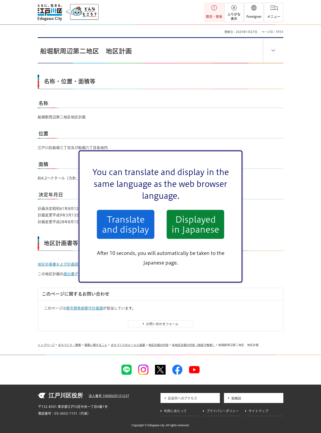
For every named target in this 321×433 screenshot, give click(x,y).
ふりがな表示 (234, 16)
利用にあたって (175, 411)
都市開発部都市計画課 (84, 308)
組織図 (236, 398)
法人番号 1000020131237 (109, 395)
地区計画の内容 (158, 345)
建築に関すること (95, 345)
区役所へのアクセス (182, 398)
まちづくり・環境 (69, 345)
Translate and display (125, 224)
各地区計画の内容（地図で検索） (193, 345)
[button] (253, 12)
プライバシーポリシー (222, 411)
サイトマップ (258, 411)
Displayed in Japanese (195, 224)
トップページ (46, 345)
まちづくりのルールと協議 (128, 345)
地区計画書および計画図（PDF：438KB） (75, 264)
